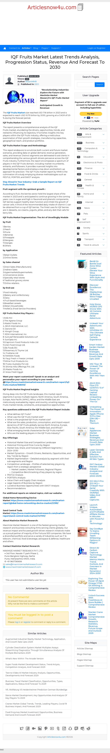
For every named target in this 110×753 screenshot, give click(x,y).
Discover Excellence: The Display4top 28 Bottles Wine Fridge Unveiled (96, 292)
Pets (86, 214)
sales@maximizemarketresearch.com (24, 564)
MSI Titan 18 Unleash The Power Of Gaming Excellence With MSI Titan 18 (97, 371)
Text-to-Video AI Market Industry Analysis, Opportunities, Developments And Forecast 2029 (32, 674)
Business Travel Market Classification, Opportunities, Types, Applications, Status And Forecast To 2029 (34, 682)
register (27, 622)
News (87, 208)
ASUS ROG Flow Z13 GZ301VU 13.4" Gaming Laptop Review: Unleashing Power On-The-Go (97, 392)
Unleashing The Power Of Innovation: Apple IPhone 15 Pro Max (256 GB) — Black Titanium (97, 415)
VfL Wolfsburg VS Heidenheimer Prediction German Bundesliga (36, 690)
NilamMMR (31, 81)
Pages (45, 48)
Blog (35, 48)
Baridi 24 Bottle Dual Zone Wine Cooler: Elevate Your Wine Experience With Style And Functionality (97, 270)
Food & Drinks (91, 174)
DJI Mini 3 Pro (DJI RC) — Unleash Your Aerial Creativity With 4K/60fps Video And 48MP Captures (97, 490)
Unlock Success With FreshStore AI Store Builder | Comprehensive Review (96, 601)
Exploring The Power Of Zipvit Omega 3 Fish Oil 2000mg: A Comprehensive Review (96, 584)
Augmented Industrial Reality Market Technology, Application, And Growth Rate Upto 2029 (35, 640)
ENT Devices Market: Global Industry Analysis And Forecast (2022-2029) (97, 470)
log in (17, 622)
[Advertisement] (55, 29)
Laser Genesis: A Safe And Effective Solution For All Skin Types (97, 454)
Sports (86, 233)
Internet (89, 202)
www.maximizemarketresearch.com (23, 567)
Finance (88, 168)
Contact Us (14, 48)
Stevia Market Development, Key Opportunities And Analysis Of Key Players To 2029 (36, 696)
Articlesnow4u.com (56, 737)
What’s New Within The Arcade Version (24, 658)
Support (55, 48)
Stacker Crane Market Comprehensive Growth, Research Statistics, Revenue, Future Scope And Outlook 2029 (96, 622)
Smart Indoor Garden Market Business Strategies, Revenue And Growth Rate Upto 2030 (97, 352)
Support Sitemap (85, 666)
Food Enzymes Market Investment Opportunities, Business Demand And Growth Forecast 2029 (33, 713)
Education (88, 157)
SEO (37, 84)
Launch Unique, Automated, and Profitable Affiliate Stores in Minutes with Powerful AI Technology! (97, 514)
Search (99, 84)
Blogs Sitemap (84, 654)
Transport (89, 239)
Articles (26, 48)
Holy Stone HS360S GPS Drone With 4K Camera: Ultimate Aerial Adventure (96, 311)
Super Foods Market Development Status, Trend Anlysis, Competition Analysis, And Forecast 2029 (32, 665)
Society (86, 228)
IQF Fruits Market (16, 113)
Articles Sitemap (85, 648)
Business (90, 143)
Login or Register (96, 48)
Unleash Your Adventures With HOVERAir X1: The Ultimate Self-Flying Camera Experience (96, 331)
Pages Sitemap (84, 660)
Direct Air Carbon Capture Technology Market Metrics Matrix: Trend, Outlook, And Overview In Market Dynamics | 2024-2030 (97, 561)
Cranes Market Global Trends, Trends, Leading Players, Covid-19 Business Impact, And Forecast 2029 (36, 705)
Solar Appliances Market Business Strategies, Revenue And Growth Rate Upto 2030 (96, 436)
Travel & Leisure (91, 245)
